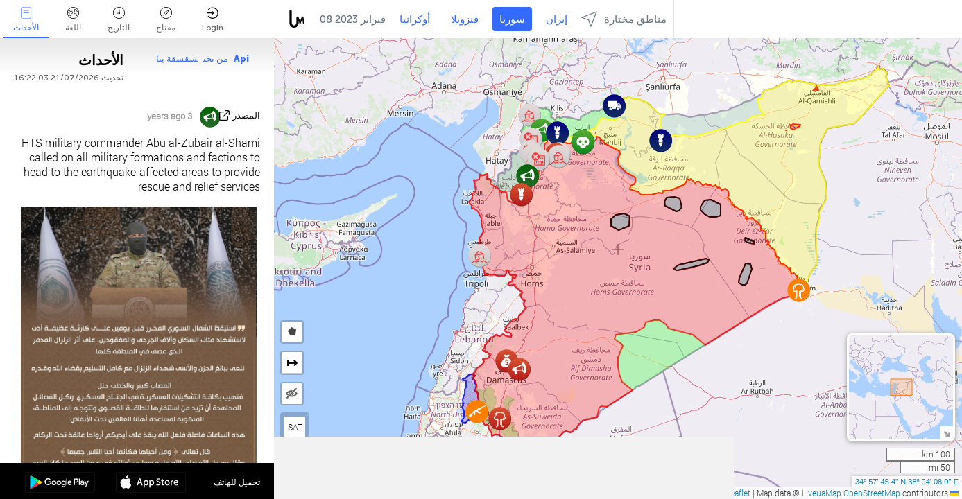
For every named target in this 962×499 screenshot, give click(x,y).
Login (212, 20)
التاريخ (119, 20)
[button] (476, 411)
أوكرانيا (415, 19)
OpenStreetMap (871, 492)
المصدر (246, 115)
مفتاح (165, 20)
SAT (295, 426)
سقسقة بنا (177, 58)
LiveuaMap (821, 492)
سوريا (512, 19)
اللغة (73, 20)
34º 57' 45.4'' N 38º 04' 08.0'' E (907, 482)
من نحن (215, 58)
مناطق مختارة (624, 19)
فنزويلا (465, 19)
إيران (556, 19)
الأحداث (26, 20)
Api (241, 58)
